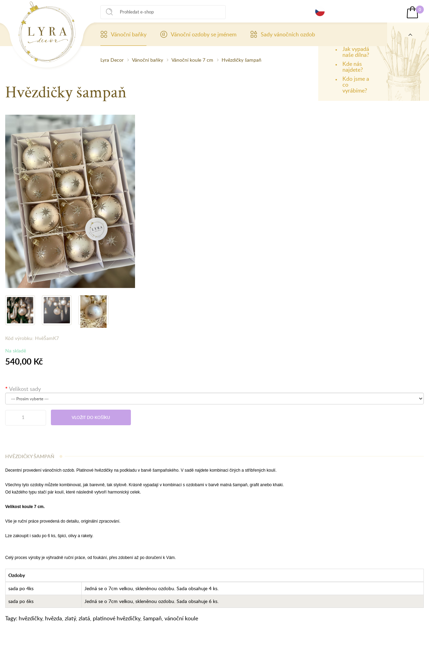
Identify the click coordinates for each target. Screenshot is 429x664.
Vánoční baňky (123, 34)
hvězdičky (30, 618)
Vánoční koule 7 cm (192, 59)
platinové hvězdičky (116, 618)
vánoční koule (181, 618)
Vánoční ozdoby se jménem (198, 34)
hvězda (53, 618)
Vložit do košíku (91, 417)
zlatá (84, 618)
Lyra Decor (112, 59)
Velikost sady (25, 389)
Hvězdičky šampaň (241, 59)
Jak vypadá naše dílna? (355, 52)
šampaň (152, 618)
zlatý (70, 618)
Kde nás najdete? (352, 66)
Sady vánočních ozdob (282, 34)
